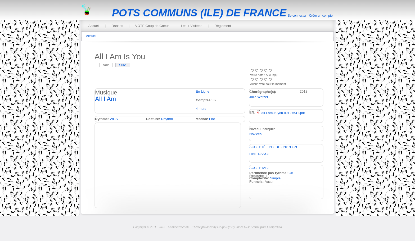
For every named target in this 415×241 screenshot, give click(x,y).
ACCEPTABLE (260, 168)
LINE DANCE (259, 154)
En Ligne (202, 91)
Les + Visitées (191, 26)
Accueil (94, 26)
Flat (212, 119)
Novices (255, 134)
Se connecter (297, 15)
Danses (117, 26)
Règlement (222, 26)
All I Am (105, 99)
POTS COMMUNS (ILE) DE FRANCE (199, 13)
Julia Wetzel (258, 97)
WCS (114, 119)
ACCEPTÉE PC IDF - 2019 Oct (273, 147)
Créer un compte (321, 15)
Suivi (123, 65)
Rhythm (167, 119)
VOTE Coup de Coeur (152, 26)
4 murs (201, 109)
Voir (107, 65)
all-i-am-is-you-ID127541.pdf (283, 113)
